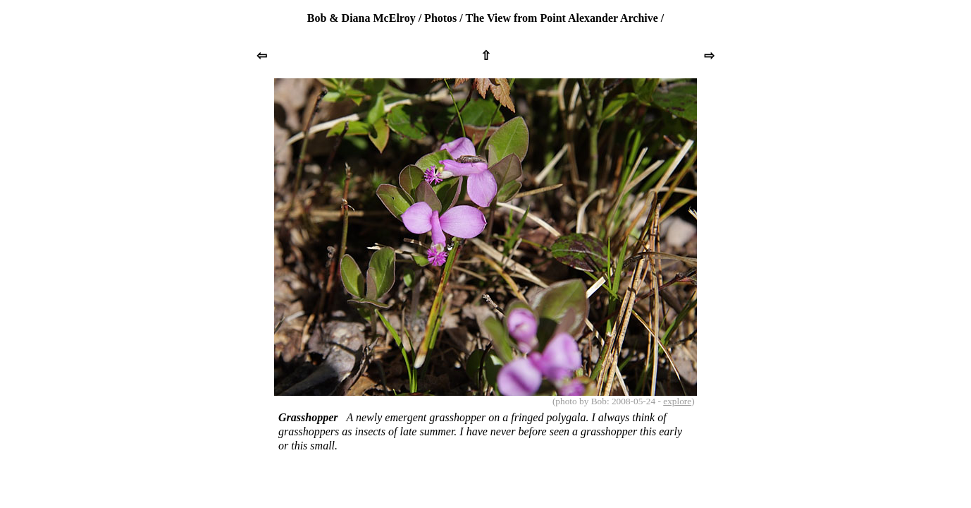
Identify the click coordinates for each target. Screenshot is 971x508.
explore (677, 401)
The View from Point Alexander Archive (562, 18)
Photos (440, 18)
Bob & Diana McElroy (361, 18)
